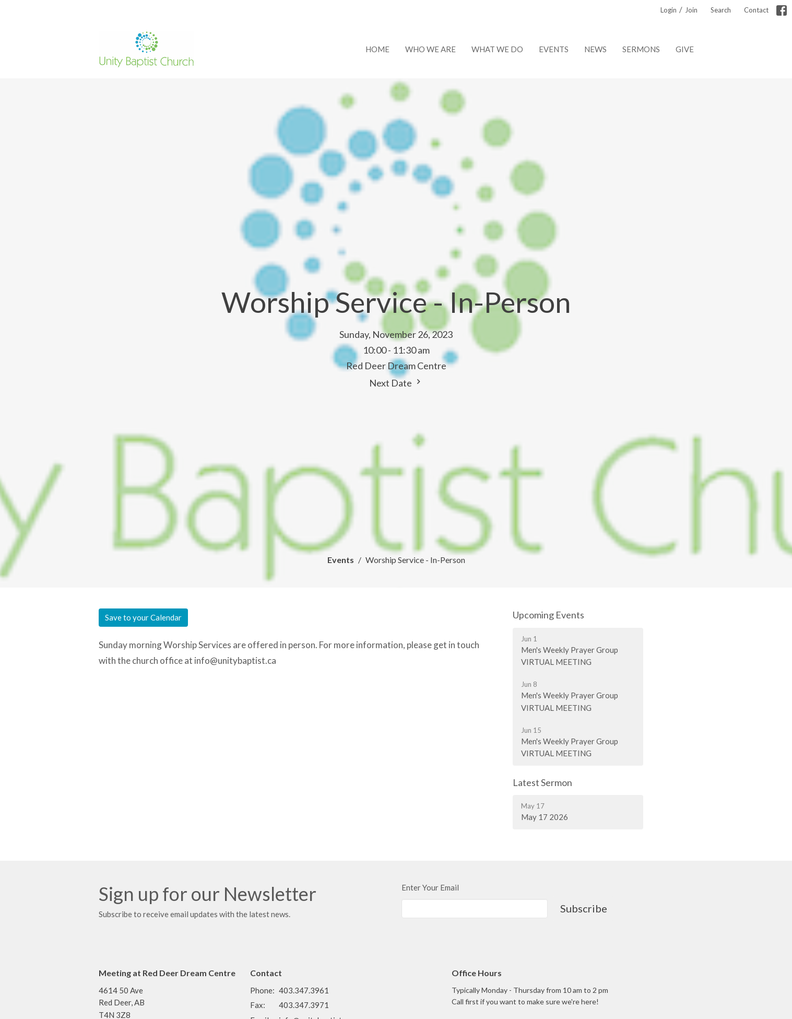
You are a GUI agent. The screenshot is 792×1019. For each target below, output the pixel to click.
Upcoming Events (548, 614)
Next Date (396, 383)
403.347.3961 (304, 990)
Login (668, 10)
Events (554, 49)
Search (721, 10)
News (595, 49)
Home (377, 49)
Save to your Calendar (143, 617)
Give (685, 49)
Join (691, 10)
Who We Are (430, 49)
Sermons (641, 49)
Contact (756, 10)
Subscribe (583, 908)
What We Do (497, 49)
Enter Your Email (430, 887)
